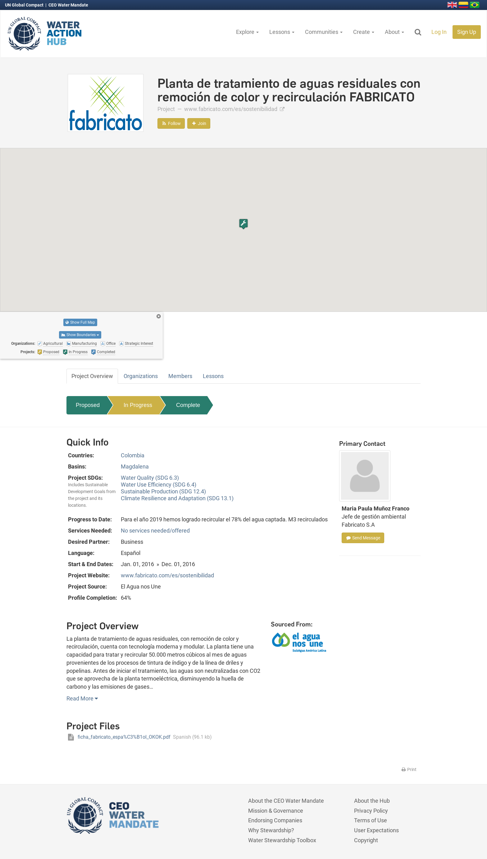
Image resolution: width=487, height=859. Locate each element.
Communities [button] (324, 32)
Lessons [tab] (213, 376)
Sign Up (466, 32)
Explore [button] (247, 32)
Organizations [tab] (141, 376)
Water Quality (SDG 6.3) (150, 477)
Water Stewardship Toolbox (282, 840)
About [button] (394, 32)
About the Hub (372, 800)
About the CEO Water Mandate (286, 800)
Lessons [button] (281, 32)
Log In (439, 32)
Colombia (132, 455)
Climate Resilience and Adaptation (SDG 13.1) (177, 498)
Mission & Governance (275, 810)
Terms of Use (370, 820)
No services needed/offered (155, 530)
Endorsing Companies (275, 820)
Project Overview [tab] (92, 376)
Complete (188, 405)
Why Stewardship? (271, 830)
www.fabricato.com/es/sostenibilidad (234, 109)
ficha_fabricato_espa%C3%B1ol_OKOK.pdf (139, 737)
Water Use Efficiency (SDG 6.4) (158, 484)
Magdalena (135, 466)
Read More (82, 698)
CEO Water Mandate (68, 4)
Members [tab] (180, 376)
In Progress (138, 405)
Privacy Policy (371, 810)
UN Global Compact (24, 4)
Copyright (366, 840)
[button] (243, 224)
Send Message (363, 537)
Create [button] (363, 32)
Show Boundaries (80, 335)
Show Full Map (80, 322)
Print (408, 769)
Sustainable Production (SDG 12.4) (163, 491)
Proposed (88, 405)
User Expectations (376, 830)
